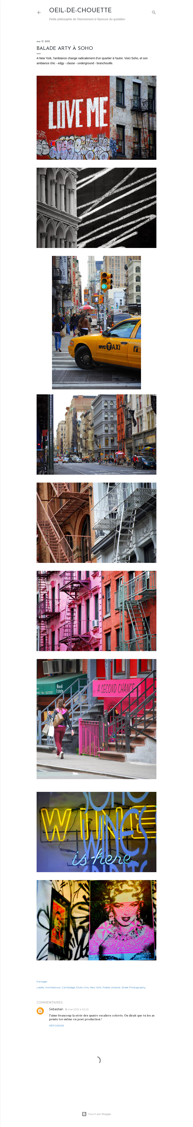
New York (95, 987)
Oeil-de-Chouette (80, 11)
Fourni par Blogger (96, 1114)
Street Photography (133, 987)
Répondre (56, 1025)
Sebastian (56, 1009)
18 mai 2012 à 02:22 (77, 1009)
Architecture (52, 987)
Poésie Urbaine (111, 987)
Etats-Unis (82, 987)
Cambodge (68, 987)
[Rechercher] (153, 12)
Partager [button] (42, 981)
